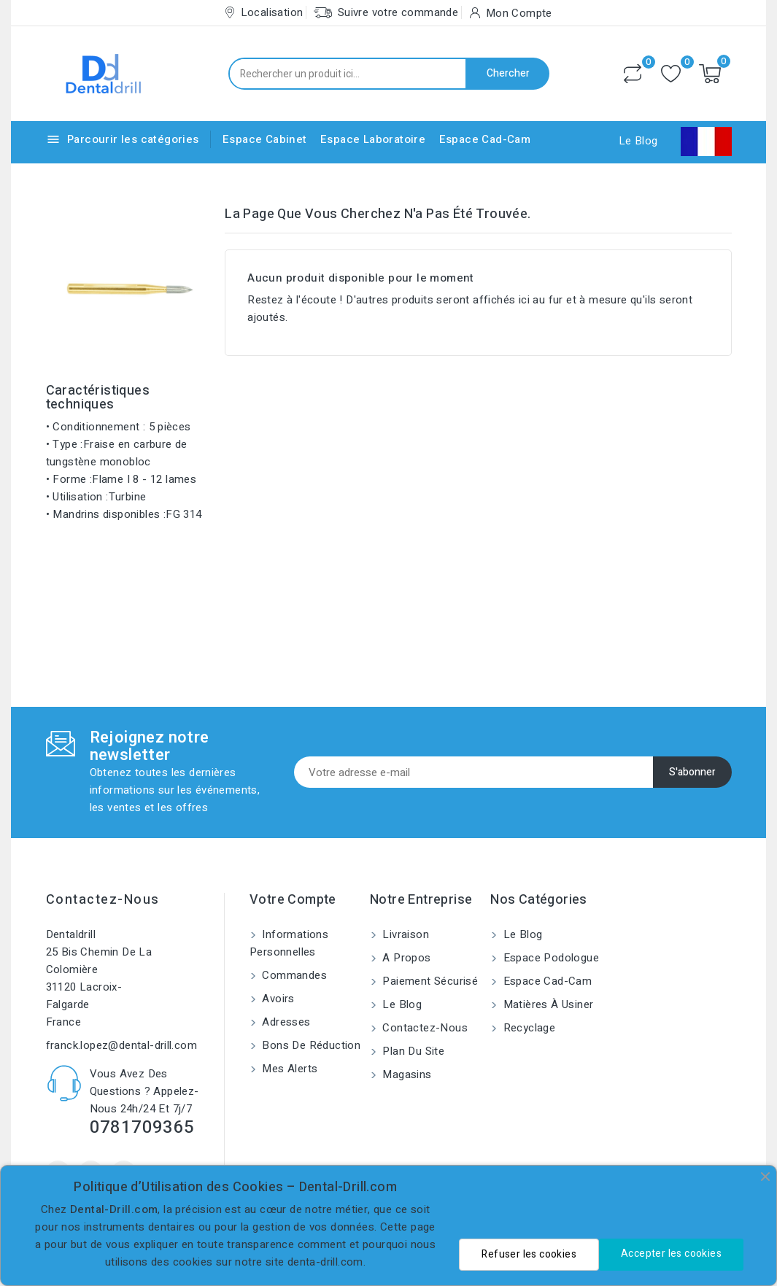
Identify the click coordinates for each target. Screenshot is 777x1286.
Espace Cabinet (265, 139)
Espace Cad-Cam (485, 139)
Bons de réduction (309, 1045)
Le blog (400, 1004)
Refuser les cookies (529, 1254)
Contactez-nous (103, 900)
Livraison (404, 934)
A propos (405, 958)
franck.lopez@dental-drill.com (122, 1045)
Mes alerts (288, 1069)
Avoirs (277, 999)
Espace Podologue (549, 958)
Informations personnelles (289, 943)
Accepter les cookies (671, 1253)
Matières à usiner (546, 1004)
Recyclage (527, 1028)
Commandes (293, 975)
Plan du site (411, 1051)
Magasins (405, 1074)
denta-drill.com (325, 1262)
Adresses (285, 1022)
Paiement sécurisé (428, 981)
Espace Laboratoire (372, 139)
